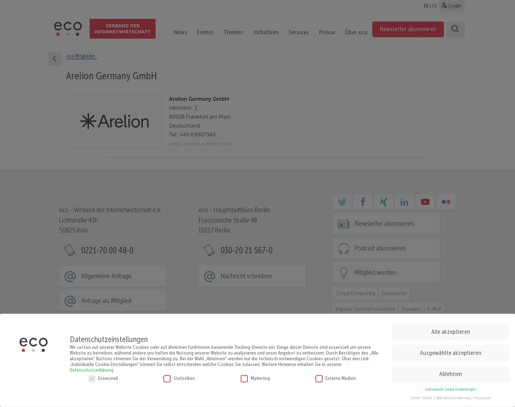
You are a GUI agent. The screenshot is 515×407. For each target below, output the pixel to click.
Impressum (482, 395)
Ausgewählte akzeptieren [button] (450, 349)
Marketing (255, 375)
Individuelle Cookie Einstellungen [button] (450, 386)
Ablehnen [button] (450, 370)
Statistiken (179, 375)
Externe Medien (335, 375)
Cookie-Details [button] (422, 395)
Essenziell (103, 375)
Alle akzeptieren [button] (450, 328)
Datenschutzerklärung (91, 367)
